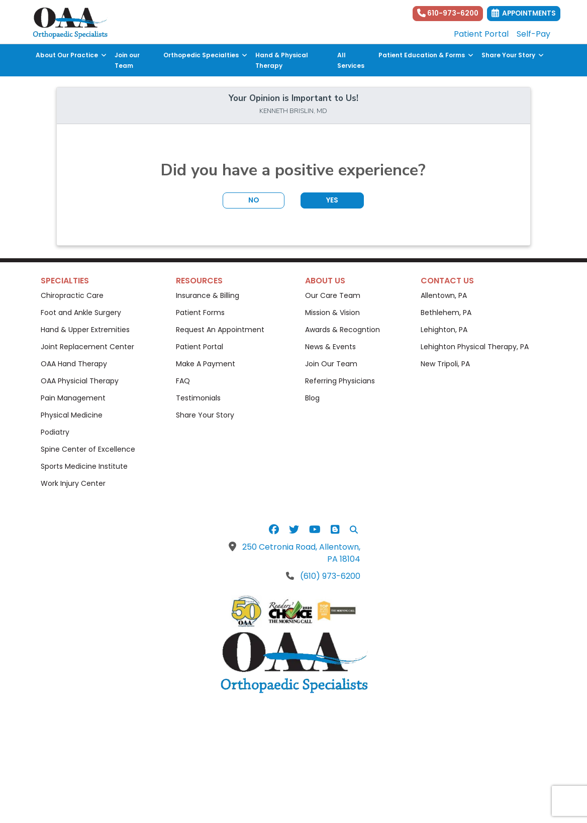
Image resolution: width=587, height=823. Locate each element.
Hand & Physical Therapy (281, 60)
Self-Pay (533, 34)
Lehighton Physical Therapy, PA (475, 347)
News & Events (330, 347)
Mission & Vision (332, 312)
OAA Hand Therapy (74, 364)
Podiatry (55, 432)
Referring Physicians (340, 381)
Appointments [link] (524, 13)
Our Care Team (332, 295)
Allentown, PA (444, 295)
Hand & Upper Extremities (85, 330)
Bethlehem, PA (446, 312)
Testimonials (198, 398)
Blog (312, 398)
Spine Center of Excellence (88, 449)
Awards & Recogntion (342, 330)
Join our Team (127, 60)
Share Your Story (205, 415)
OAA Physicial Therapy (80, 381)
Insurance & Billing (207, 295)
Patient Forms (200, 312)
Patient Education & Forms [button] (425, 55)
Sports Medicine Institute (84, 466)
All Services (350, 60)
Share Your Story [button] (512, 55)
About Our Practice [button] (71, 55)
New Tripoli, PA (445, 364)
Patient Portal (481, 34)
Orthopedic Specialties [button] (205, 55)
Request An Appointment (220, 330)
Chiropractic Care (72, 295)
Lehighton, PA (444, 330)
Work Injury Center (73, 483)
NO (253, 200)
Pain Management (73, 398)
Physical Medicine (72, 415)
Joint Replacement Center (87, 347)
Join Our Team (331, 364)
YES (332, 200)
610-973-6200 (447, 13)
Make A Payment (205, 364)
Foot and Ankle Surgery (81, 312)
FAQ (183, 381)
